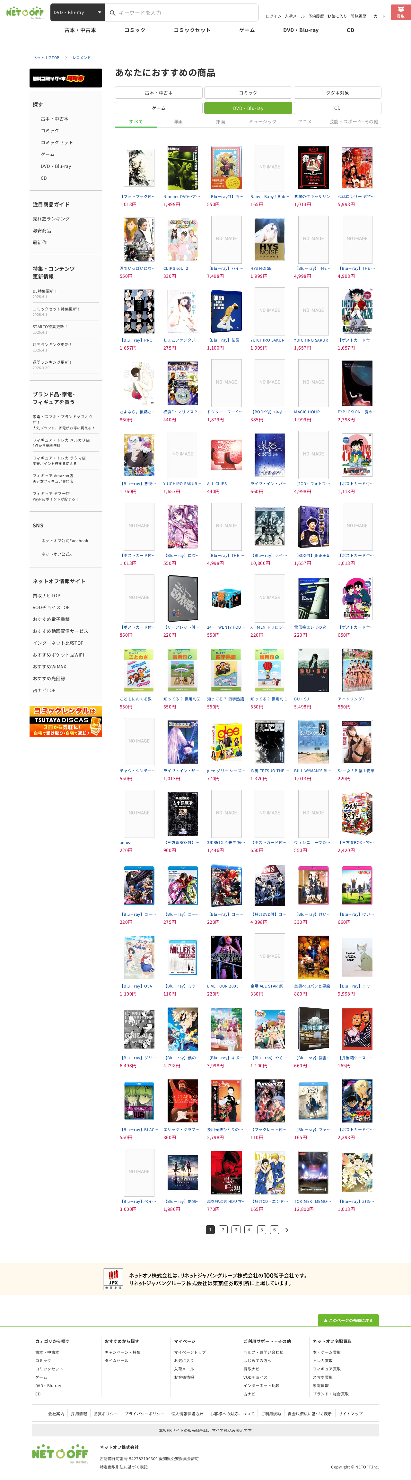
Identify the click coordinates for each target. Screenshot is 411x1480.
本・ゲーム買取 (327, 1352)
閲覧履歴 (359, 16)
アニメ (305, 121)
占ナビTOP (44, 690)
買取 (401, 16)
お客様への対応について (232, 1413)
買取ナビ (251, 1368)
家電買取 (321, 1385)
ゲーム (247, 30)
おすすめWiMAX (49, 666)
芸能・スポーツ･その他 (353, 121)
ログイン (274, 16)
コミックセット (192, 30)
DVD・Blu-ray (301, 30)
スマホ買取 (323, 1377)
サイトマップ (351, 1413)
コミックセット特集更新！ (66, 311)
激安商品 (42, 230)
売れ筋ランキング (51, 218)
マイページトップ (190, 1352)
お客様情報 (184, 1377)
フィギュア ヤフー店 (66, 496)
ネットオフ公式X (56, 554)
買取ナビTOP (46, 595)
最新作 (40, 242)
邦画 (220, 121)
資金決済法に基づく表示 (310, 1413)
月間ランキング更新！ (66, 347)
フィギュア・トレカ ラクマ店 (66, 460)
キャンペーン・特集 (123, 1352)
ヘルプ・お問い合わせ (263, 1352)
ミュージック (263, 121)
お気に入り (337, 16)
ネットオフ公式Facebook (64, 540)
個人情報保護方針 (187, 1413)
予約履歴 (316, 16)
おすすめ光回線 (49, 678)
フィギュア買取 (327, 1368)
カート (380, 16)
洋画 (178, 121)
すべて (136, 121)
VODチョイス (255, 1377)
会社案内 (56, 1413)
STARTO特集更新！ (66, 329)
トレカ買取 (323, 1360)
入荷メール (295, 16)
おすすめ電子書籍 (51, 619)
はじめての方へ (257, 1360)
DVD (248, 108)
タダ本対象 (337, 92)
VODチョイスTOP (51, 607)
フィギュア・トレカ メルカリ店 (66, 442)
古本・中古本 (80, 30)
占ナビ (249, 1393)
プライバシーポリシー (145, 1413)
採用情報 (79, 1413)
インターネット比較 (261, 1385)
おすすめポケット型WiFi (58, 654)
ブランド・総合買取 (331, 1393)
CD (350, 30)
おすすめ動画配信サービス (61, 631)
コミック (134, 30)
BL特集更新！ (66, 293)
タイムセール (117, 1360)
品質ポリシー (106, 1413)
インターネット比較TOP (58, 643)
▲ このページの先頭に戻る (348, 1320)
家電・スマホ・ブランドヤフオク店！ (66, 422)
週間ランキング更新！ (66, 364)
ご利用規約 (271, 1413)
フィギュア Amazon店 (66, 478)
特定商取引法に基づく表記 (124, 1466)
